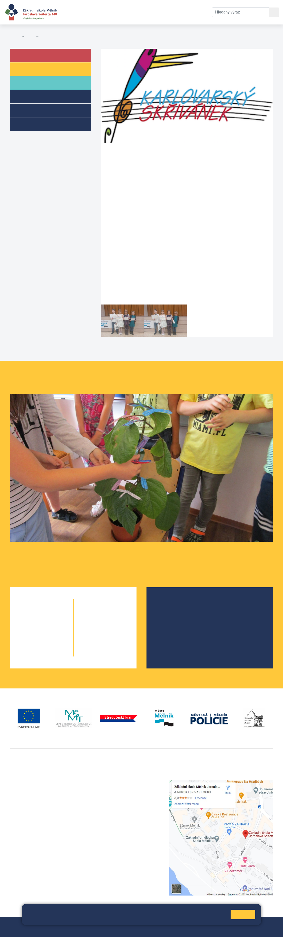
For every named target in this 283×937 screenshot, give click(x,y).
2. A (32, 623)
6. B (105, 613)
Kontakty (165, 12)
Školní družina (37, 96)
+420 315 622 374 (117, 782)
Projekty (165, 618)
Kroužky (31, 123)
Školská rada (170, 610)
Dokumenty (138, 12)
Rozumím (243, 914)
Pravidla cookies (91, 919)
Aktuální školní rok (101, 12)
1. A (32, 613)
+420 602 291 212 (117, 788)
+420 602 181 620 (26, 851)
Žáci (27, 68)
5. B (50, 653)
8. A (96, 633)
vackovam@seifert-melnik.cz (36, 857)
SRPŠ (163, 634)
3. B (50, 633)
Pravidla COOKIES (50, 930)
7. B (114, 623)
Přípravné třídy (38, 110)
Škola (29, 55)
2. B (50, 623)
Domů (14, 36)
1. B (50, 613)
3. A (32, 633)
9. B (114, 643)
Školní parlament (173, 626)
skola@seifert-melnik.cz (123, 800)
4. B (50, 643)
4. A (32, 643)
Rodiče (30, 82)
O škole (165, 602)
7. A (96, 623)
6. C (114, 613)
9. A (96, 643)
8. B (114, 633)
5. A (32, 653)
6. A (96, 613)
